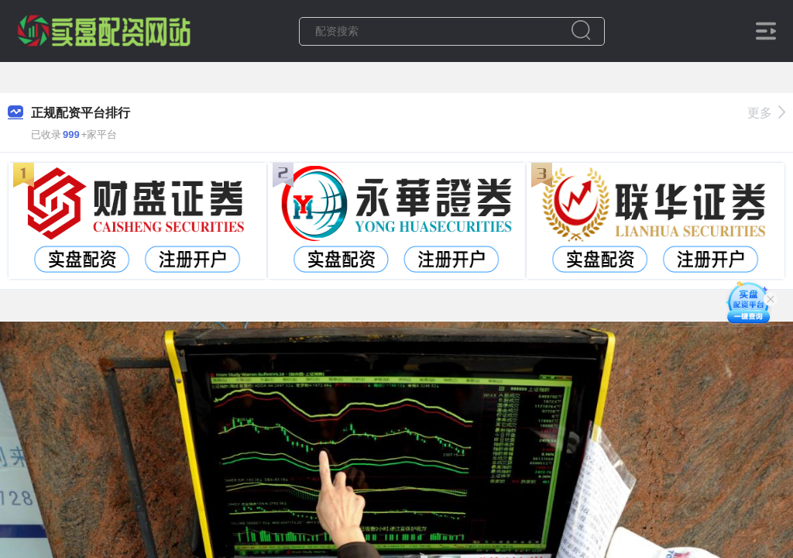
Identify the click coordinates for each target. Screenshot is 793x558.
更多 (766, 112)
